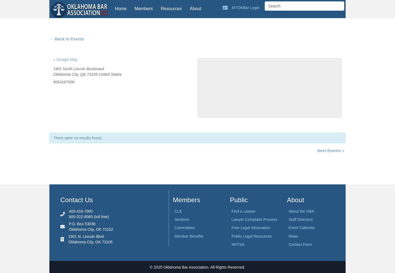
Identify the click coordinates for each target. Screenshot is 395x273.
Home (121, 8)
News (293, 236)
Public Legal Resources (252, 236)
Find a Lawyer (244, 211)
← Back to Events (66, 38)
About (195, 8)
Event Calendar (302, 228)
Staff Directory (301, 219)
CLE (178, 211)
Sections (181, 219)
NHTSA (238, 244)
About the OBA (301, 211)
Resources (171, 8)
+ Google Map (65, 59)
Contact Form (300, 244)
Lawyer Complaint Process (254, 219)
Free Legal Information (251, 228)
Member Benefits (189, 236)
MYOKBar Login (245, 7)
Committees (184, 228)
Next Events (330, 150)
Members (144, 8)
